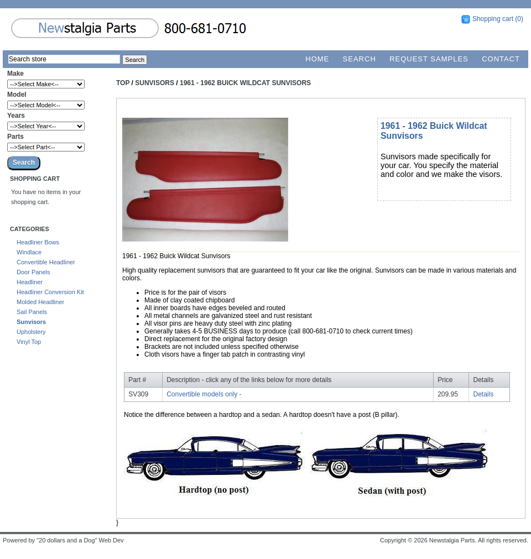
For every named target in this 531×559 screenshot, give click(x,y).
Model (17, 94)
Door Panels (33, 272)
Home (317, 59)
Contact (501, 59)
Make (15, 73)
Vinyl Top (29, 341)
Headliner (30, 282)
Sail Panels (32, 312)
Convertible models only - (203, 394)
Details (483, 394)
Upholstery (31, 331)
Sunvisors (31, 321)
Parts (15, 136)
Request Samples (428, 59)
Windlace (29, 252)
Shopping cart (492, 19)
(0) (519, 19)
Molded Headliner (40, 302)
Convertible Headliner (46, 262)
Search (359, 59)
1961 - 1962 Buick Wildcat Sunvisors (245, 83)
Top (122, 83)
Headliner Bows (38, 242)
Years (16, 115)
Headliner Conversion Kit (50, 292)
